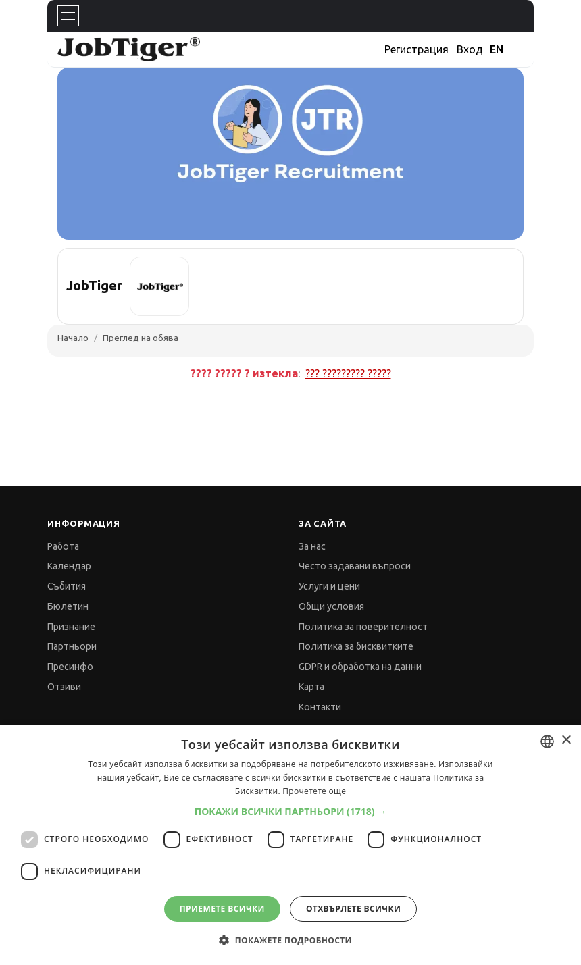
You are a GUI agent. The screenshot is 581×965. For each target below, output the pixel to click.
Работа (63, 546)
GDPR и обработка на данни (360, 666)
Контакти (320, 707)
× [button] (566, 740)
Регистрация (416, 49)
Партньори (72, 646)
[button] (291, 811)
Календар (69, 565)
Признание (71, 626)
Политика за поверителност (363, 626)
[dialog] (290, 845)
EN (496, 49)
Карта (311, 686)
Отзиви (64, 686)
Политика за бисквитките (356, 646)
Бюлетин (68, 606)
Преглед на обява (140, 337)
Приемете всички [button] (222, 908)
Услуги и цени (329, 586)
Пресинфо (70, 666)
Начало (73, 337)
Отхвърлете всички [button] (353, 908)
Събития (66, 586)
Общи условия (331, 606)
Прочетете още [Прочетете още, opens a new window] (314, 791)
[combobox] (547, 741)
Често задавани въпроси (355, 565)
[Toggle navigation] (68, 15)
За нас (312, 546)
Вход (470, 49)
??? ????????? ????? (348, 373)
